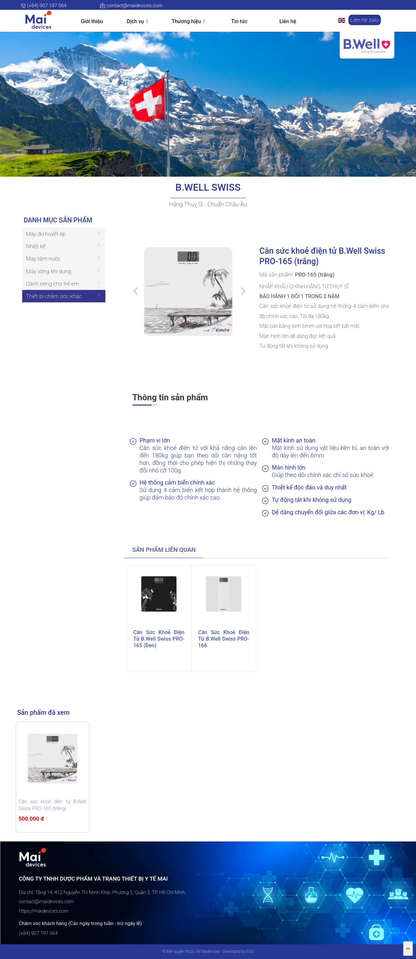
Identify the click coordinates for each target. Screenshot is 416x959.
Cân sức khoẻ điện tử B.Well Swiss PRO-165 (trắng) (52, 805)
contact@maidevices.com (131, 5)
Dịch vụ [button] (137, 21)
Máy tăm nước (43, 258)
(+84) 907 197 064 (44, 5)
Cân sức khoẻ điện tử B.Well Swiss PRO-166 (223, 638)
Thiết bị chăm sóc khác (54, 296)
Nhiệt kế (36, 246)
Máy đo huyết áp (46, 234)
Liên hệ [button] (287, 21)
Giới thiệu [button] (92, 21)
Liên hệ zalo (364, 20)
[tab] (164, 550)
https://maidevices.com (44, 911)
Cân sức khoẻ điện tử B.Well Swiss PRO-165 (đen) (159, 638)
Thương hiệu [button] (188, 21)
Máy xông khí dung (48, 271)
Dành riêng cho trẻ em (52, 283)
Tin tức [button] (239, 21)
